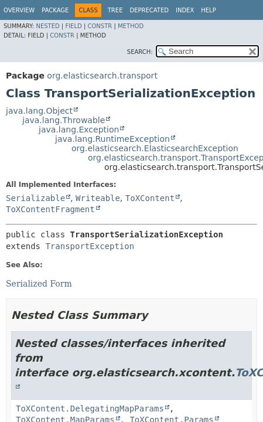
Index (185, 10)
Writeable (98, 198)
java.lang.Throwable (63, 120)
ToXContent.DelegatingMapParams (90, 408)
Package (55, 10)
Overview (19, 10)
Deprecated (149, 10)
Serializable (35, 198)
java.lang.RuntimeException (112, 139)
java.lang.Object (39, 110)
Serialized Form (39, 283)
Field (73, 26)
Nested (47, 26)
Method (131, 26)
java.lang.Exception (79, 129)
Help (208, 10)
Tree (115, 10)
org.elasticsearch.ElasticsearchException (154, 148)
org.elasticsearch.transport (102, 75)
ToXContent (150, 198)
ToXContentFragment (50, 209)
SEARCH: (140, 52)
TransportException (89, 246)
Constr (99, 26)
